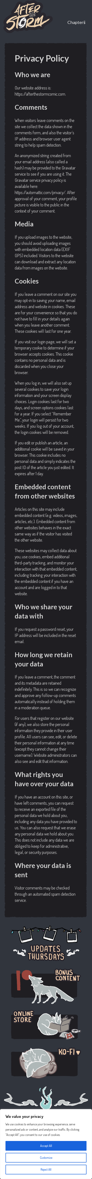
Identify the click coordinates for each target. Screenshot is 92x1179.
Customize (46, 1157)
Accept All (46, 1146)
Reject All (46, 1169)
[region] (46, 1144)
